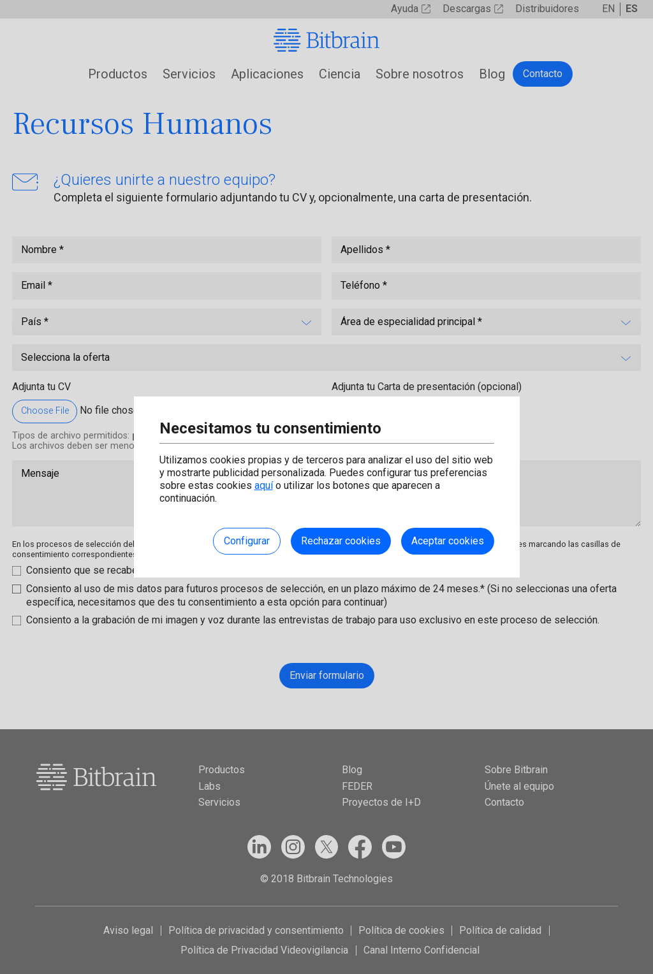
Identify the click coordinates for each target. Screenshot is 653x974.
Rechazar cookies (341, 541)
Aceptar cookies (447, 541)
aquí (263, 485)
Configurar (247, 541)
